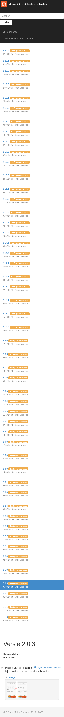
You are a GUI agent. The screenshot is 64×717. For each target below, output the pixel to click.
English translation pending (47, 667)
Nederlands (11, 32)
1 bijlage (10, 677)
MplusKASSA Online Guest (18, 38)
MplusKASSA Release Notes (27, 4)
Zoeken (6, 22)
